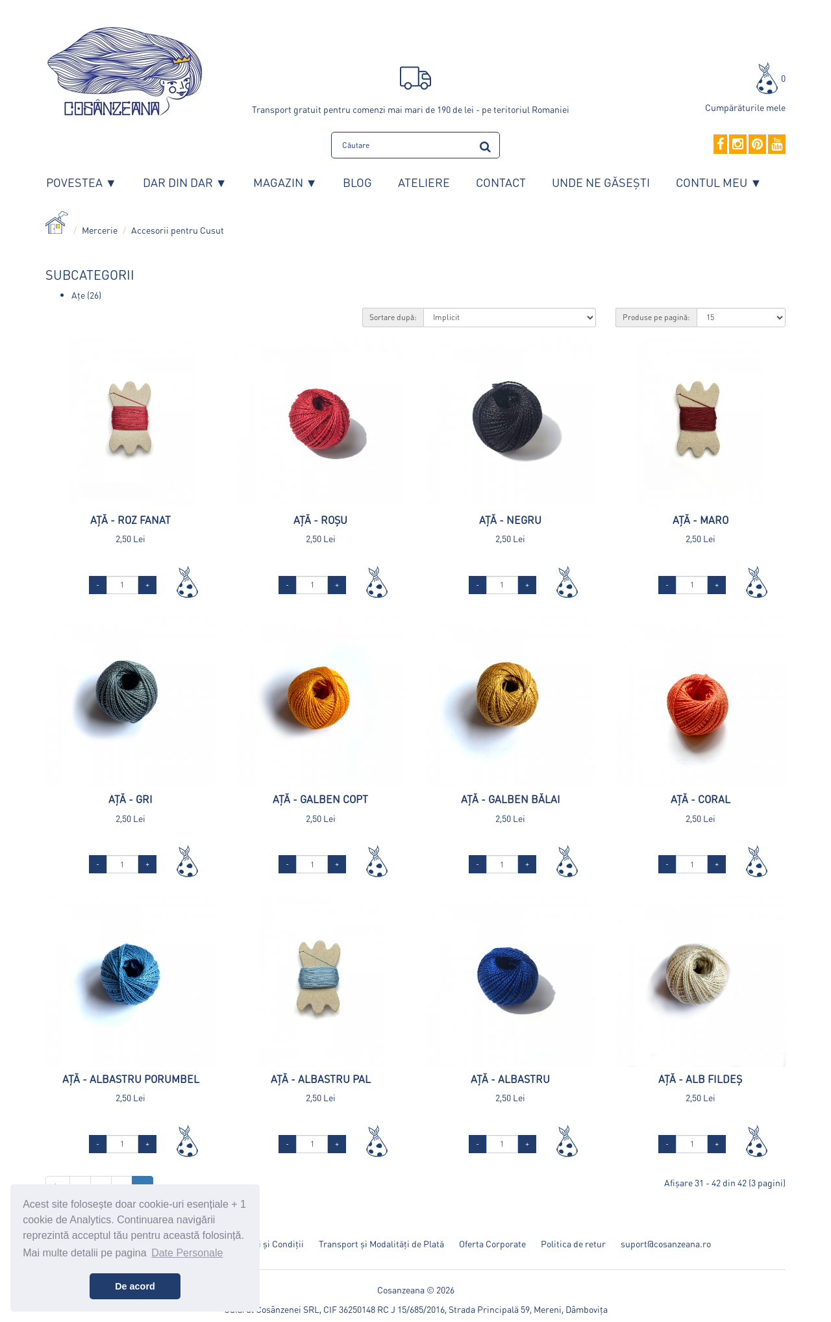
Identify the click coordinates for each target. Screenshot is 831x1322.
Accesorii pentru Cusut (177, 230)
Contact (501, 182)
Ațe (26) (86, 295)
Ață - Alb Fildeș (700, 1079)
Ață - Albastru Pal (321, 1079)
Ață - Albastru (510, 1079)
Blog (357, 182)
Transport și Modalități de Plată (381, 1243)
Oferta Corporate (492, 1243)
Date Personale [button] (187, 1252)
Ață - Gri (130, 799)
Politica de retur (573, 1243)
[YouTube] (777, 145)
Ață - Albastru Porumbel (130, 1079)
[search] (485, 144)
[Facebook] (720, 145)
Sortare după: (393, 317)
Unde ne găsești (601, 182)
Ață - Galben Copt (320, 799)
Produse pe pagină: (656, 317)
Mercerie (100, 230)
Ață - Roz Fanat (130, 520)
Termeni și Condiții (266, 1243)
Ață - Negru (510, 520)
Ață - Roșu (320, 520)
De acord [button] (135, 1286)
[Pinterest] (757, 145)
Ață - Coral (700, 799)
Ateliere (424, 182)
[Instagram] (738, 145)
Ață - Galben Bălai (510, 799)
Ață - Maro (700, 520)
